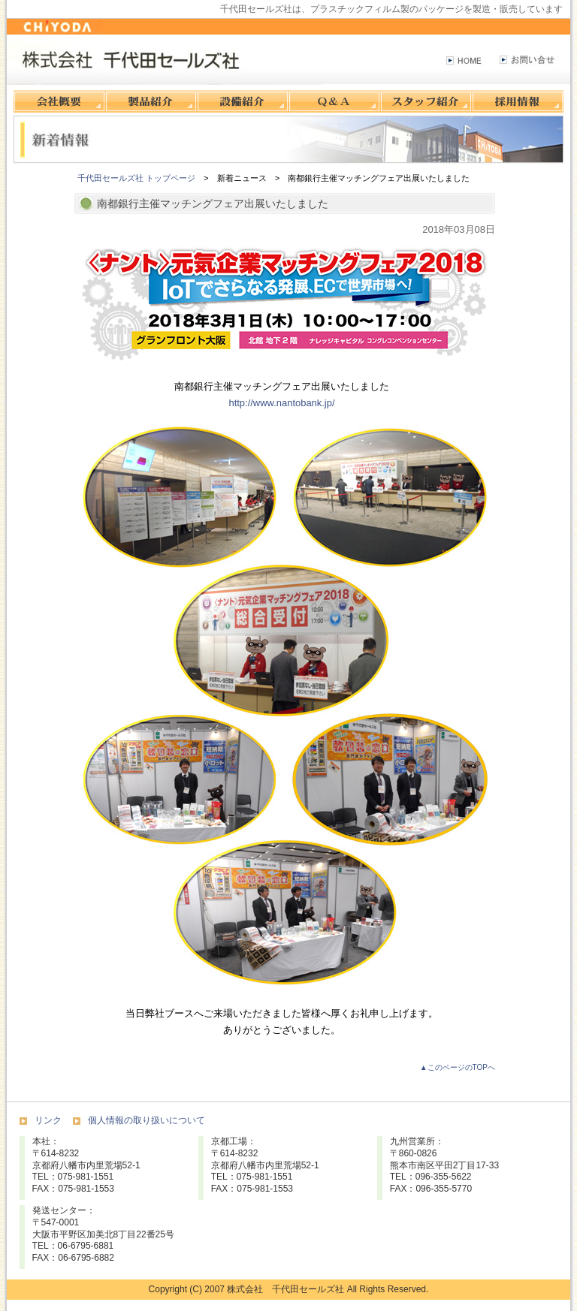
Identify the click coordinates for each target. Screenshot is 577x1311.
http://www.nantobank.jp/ (281, 402)
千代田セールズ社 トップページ (136, 177)
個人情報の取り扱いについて (146, 1120)
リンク (48, 1120)
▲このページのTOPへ (457, 1067)
